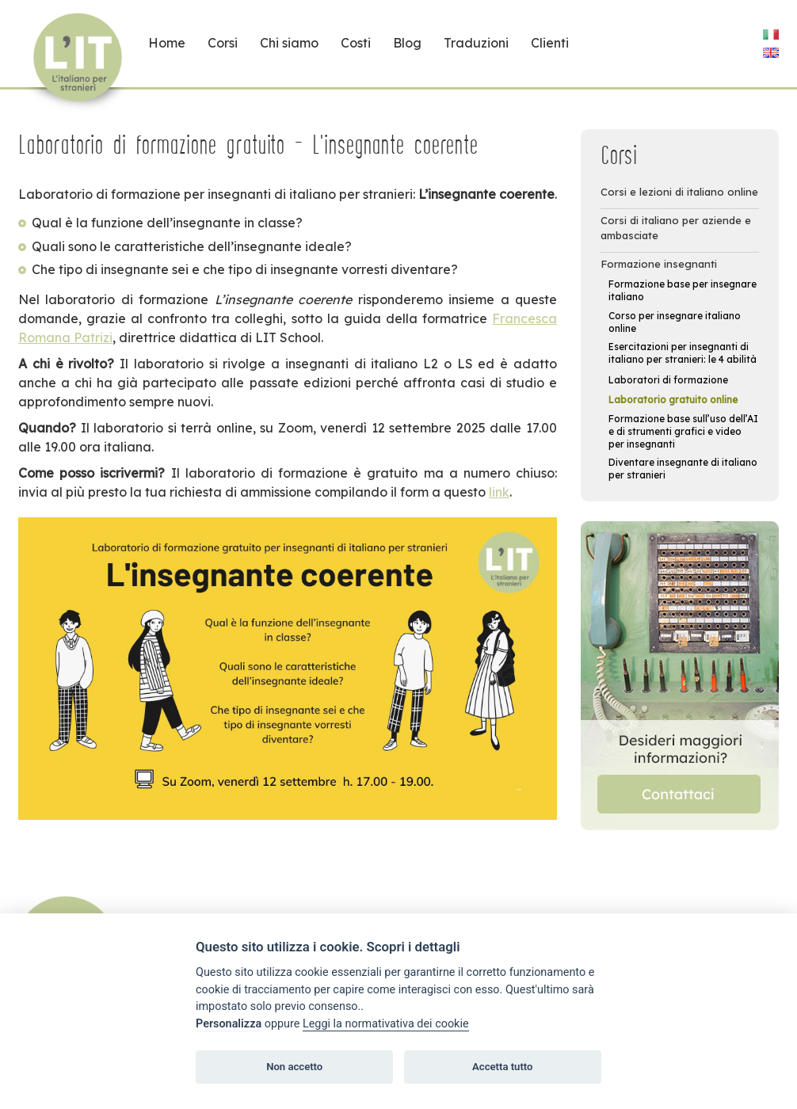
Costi (356, 43)
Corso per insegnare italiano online (674, 322)
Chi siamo (289, 43)
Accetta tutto (502, 1067)
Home (166, 43)
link (499, 492)
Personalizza (228, 1024)
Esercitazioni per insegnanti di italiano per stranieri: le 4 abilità (682, 353)
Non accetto (294, 1067)
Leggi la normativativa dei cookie (386, 1024)
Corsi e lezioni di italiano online (679, 191)
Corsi (223, 43)
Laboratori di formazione (668, 380)
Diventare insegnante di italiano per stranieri (682, 468)
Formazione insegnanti (659, 263)
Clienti (550, 43)
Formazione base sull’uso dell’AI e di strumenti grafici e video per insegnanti (683, 431)
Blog (407, 43)
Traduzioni (476, 43)
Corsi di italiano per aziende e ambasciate (676, 228)
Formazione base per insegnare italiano (682, 290)
